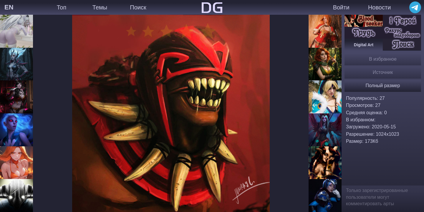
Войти (341, 7)
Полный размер (383, 85)
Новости (379, 7)
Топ (62, 7)
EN (9, 7)
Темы (99, 7)
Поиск (138, 7)
